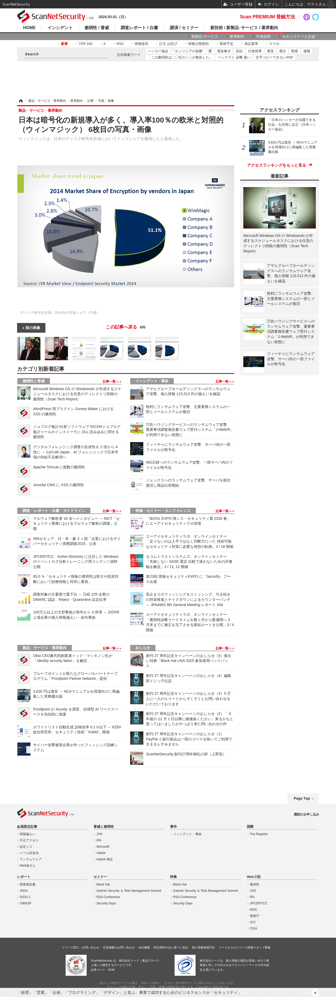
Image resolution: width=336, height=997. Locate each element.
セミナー (100, 877)
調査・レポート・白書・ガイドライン (54, 510)
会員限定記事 (27, 827)
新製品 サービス (204, 36)
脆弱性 (254, 884)
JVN (100, 834)
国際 (250, 827)
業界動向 (237, 36)
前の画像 (32, 328)
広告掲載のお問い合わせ (119, 947)
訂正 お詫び (168, 44)
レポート (23, 877)
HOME (29, 28)
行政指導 (255, 51)
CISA (253, 928)
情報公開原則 (198, 44)
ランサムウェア (31, 859)
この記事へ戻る (125, 327)
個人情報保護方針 (203, 947)
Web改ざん (27, 865)
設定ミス (26, 846)
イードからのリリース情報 (236, 947)
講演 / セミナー (184, 28)
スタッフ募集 (262, 947)
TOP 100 (85, 44)
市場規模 (263, 36)
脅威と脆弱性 (103, 827)
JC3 (252, 922)
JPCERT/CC (258, 903)
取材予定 (226, 44)
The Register (259, 834)
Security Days (106, 903)
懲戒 (294, 51)
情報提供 (141, 44)
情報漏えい (27, 834)
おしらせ (142, 648)
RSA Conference (108, 897)
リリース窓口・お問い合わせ (80, 947)
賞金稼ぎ (224, 51)
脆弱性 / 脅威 (97, 28)
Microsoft (103, 846)
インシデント (60, 28)
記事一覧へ (111, 381)
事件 (173, 827)
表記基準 (251, 44)
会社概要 (144, 947)
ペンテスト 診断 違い (234, 57)
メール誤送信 (29, 853)
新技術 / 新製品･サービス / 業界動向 (244, 28)
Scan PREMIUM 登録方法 (267, 16)
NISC (254, 909)
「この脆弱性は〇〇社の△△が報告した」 (180, 57)
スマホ (274, 44)
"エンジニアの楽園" (188, 51)
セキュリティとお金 (298, 36)
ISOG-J (25, 897)
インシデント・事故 (152, 381)
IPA (99, 840)
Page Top (302, 798)
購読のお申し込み (306, 814)
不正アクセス (29, 840)
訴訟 (239, 51)
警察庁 (254, 916)
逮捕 (306, 51)
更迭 (270, 51)
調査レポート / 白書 (139, 28)
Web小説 (253, 877)
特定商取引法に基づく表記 (171, 947)
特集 (173, 877)
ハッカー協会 (158, 51)
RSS (120, 44)
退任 (282, 51)
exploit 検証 (105, 859)
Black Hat (103, 884)
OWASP (25, 903)
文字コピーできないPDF (274, 57)
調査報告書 (27, 884)
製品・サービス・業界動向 (45, 648)
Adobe (101, 853)
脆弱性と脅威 (34, 381)
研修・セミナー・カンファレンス (163, 510)
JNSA (24, 891)
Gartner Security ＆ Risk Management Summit (129, 891)
